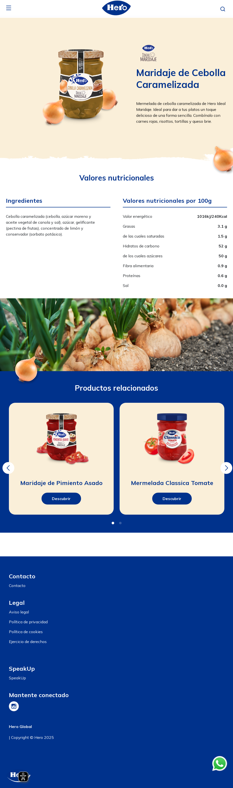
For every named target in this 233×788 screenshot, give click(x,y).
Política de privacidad (28, 621)
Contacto (17, 585)
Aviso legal (19, 611)
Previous (7, 464)
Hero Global (20, 726)
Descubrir (61, 498)
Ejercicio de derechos (28, 641)
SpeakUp (17, 677)
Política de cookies (26, 631)
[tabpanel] (61, 459)
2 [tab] (120, 523)
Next (225, 464)
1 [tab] (112, 523)
